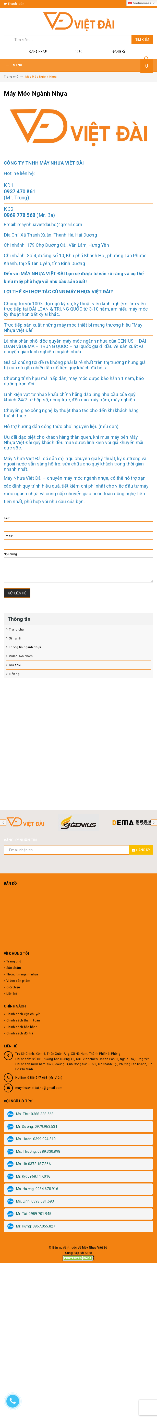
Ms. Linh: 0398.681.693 (30, 1201)
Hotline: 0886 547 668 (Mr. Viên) (38, 1077)
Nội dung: (11, 554)
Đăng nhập (38, 51)
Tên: (7, 518)
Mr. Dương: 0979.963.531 (32, 1127)
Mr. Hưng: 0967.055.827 (31, 1226)
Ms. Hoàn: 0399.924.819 (31, 1139)
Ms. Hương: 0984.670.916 (32, 1189)
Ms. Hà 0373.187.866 (29, 1164)
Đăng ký (119, 51)
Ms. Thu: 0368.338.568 (30, 1114)
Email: (8, 536)
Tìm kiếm (142, 39)
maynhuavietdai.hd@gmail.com (38, 1088)
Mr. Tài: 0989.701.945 (29, 1214)
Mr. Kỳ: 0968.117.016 (28, 1177)
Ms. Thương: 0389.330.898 (33, 1152)
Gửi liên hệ (17, 593)
